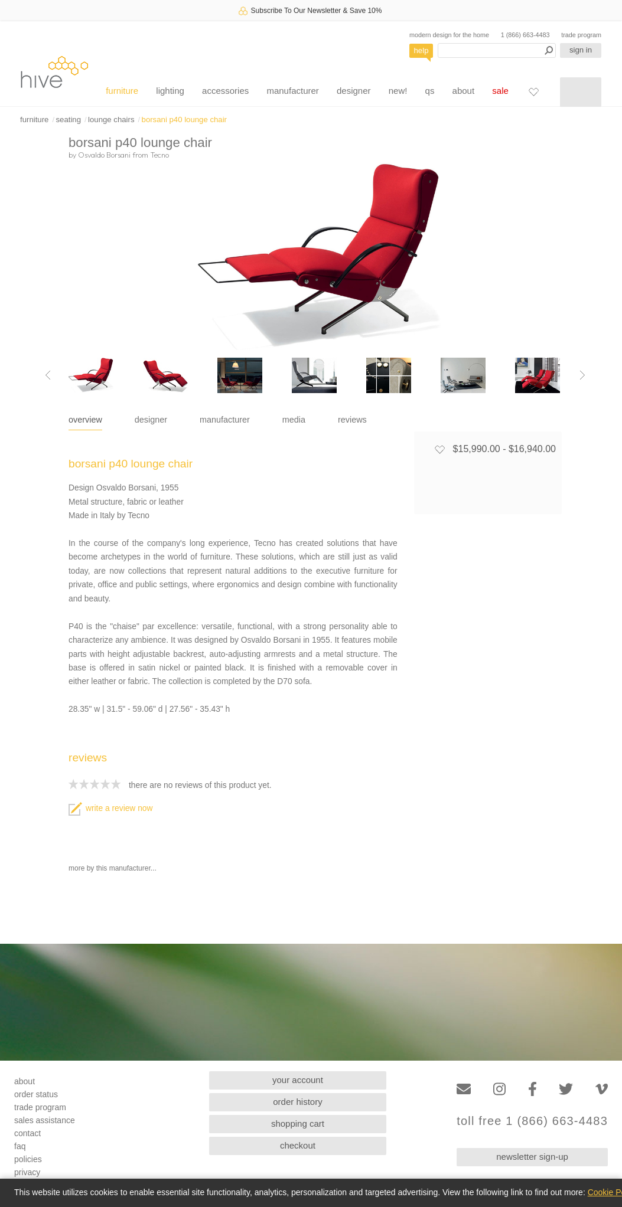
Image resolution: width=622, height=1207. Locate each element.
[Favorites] (533, 91)
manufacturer (292, 91)
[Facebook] (532, 1089)
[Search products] (497, 50)
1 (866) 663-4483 (525, 34)
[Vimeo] (601, 1089)
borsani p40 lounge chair (184, 119)
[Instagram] (499, 1089)
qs (430, 91)
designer (354, 91)
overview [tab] (85, 419)
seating (68, 119)
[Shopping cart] (580, 92)
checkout (297, 1145)
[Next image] (582, 375)
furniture (122, 91)
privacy (27, 1172)
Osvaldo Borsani (104, 154)
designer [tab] (151, 419)
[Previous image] (48, 375)
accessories (225, 91)
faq (19, 1146)
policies (28, 1159)
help (421, 50)
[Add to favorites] (439, 449)
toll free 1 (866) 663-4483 (532, 1121)
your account (297, 1080)
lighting (170, 91)
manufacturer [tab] (225, 419)
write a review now (110, 808)
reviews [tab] (352, 419)
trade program (581, 34)
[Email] (464, 1089)
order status (36, 1094)
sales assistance (44, 1120)
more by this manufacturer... (113, 868)
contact (27, 1133)
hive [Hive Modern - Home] (54, 71)
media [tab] (293, 419)
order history (297, 1102)
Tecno (159, 154)
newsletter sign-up (532, 1157)
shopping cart (297, 1123)
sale (500, 91)
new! (398, 91)
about (463, 91)
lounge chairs (111, 119)
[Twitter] (566, 1089)
